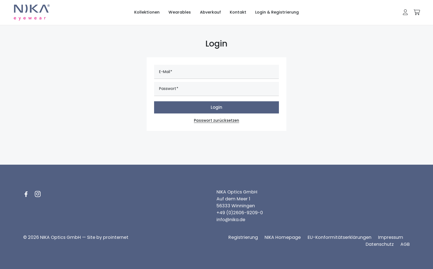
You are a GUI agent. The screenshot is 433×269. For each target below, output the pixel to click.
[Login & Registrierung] (277, 12)
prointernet (115, 237)
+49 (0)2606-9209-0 (239, 212)
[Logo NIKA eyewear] (32, 13)
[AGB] (405, 244)
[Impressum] (390, 237)
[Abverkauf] (210, 12)
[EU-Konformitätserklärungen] (339, 237)
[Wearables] (179, 12)
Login (216, 107)
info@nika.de (230, 219)
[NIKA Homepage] (283, 237)
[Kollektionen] (147, 12)
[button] (405, 12)
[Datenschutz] (380, 244)
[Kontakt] (238, 12)
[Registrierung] (243, 237)
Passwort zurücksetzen (216, 120)
